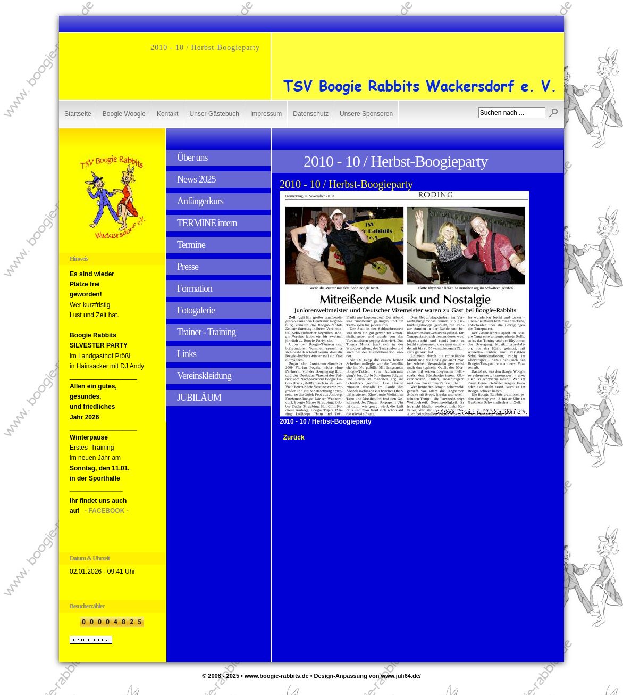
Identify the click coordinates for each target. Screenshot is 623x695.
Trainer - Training (206, 332)
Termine (191, 244)
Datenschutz (311, 114)
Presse (187, 266)
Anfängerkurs (200, 201)
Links (186, 354)
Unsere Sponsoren (366, 114)
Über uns (192, 157)
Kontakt (168, 114)
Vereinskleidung (204, 375)
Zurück (294, 437)
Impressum (266, 114)
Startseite (77, 114)
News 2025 (196, 179)
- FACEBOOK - (107, 511)
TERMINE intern (207, 223)
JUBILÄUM (199, 397)
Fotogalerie (196, 310)
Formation (194, 288)
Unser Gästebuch (214, 114)
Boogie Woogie (124, 114)
